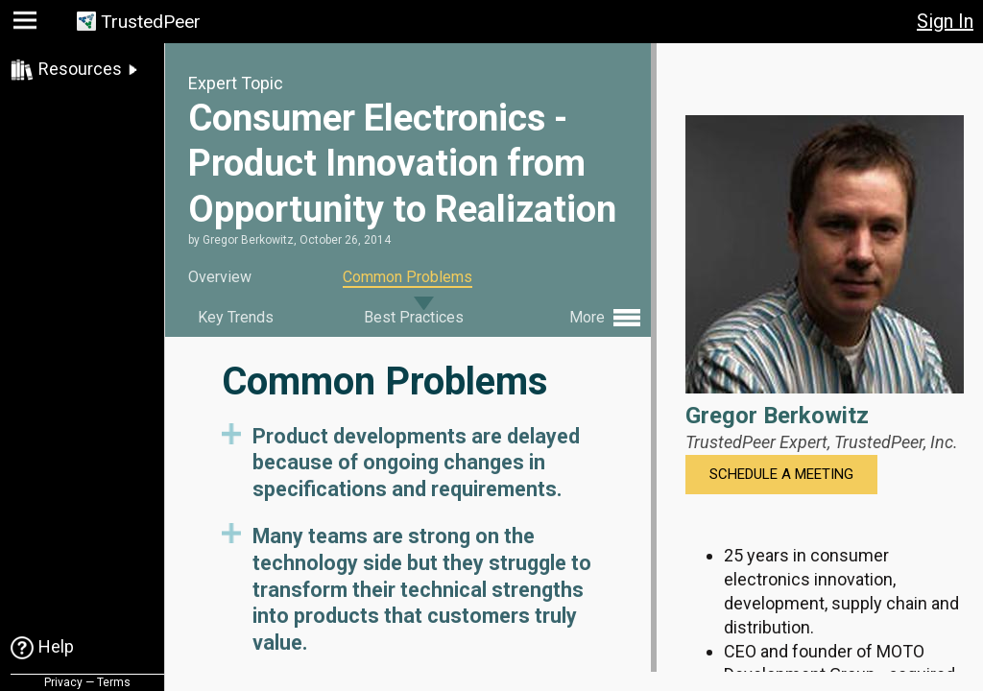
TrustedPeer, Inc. (896, 442)
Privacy (63, 682)
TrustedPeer (151, 22)
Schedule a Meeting (781, 474)
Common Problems (407, 277)
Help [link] (56, 646)
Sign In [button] (945, 21)
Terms (114, 682)
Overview (220, 277)
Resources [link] (80, 69)
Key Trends (236, 317)
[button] (27, 24)
